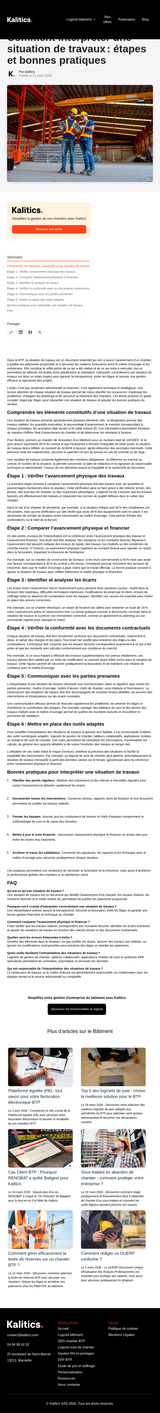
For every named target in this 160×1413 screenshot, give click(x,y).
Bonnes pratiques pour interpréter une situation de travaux (45, 305)
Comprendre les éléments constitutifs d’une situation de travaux (48, 266)
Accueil (63, 1328)
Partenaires (126, 19)
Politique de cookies (123, 1328)
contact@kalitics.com (23, 1335)
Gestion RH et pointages (76, 1353)
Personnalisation (70, 1372)
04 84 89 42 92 (18, 1344)
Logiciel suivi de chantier (76, 1347)
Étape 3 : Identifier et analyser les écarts (33, 283)
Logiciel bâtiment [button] (80, 19)
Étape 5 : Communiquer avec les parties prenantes (40, 294)
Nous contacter (69, 1384)
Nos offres (107, 19)
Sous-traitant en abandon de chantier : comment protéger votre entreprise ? (112, 1178)
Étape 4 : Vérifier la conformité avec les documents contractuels (48, 288)
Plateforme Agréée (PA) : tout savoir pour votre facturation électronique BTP (35, 1096)
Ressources (66, 1378)
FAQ (10, 310)
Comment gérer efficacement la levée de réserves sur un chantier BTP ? (39, 1259)
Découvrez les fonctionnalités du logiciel (77, 1009)
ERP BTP (65, 1359)
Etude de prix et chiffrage (76, 1366)
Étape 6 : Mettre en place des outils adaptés (35, 299)
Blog (145, 19)
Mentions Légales (122, 1335)
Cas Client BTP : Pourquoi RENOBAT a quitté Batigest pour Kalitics (38, 1178)
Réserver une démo (49, 229)
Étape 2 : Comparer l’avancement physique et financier (42, 277)
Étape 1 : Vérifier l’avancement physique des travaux (41, 271)
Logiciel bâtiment (70, 1335)
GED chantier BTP (71, 1341)
